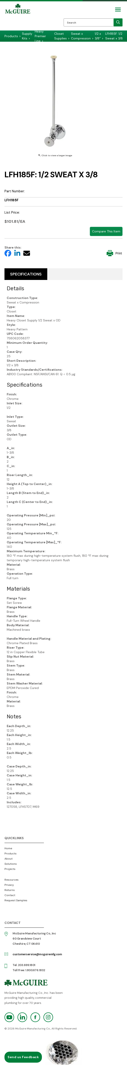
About (8, 858)
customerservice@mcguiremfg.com (37, 954)
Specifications (26, 274)
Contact (9, 895)
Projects (9, 869)
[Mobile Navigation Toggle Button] (118, 9)
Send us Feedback (23, 1057)
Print (114, 253)
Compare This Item (106, 231)
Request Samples (15, 900)
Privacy (9, 885)
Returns (9, 890)
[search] (118, 22)
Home (8, 848)
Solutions (10, 864)
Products (10, 853)
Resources (11, 880)
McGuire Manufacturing (17, 17)
